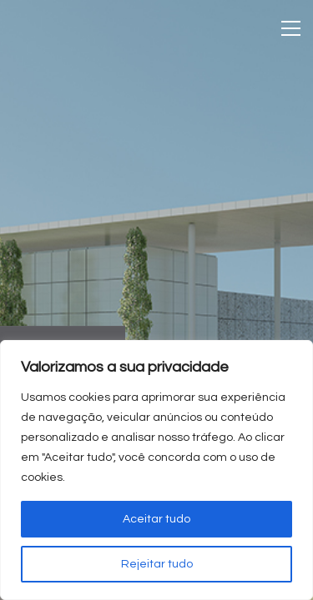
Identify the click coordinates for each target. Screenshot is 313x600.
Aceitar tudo (156, 519)
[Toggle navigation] (290, 28)
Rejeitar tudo (157, 564)
